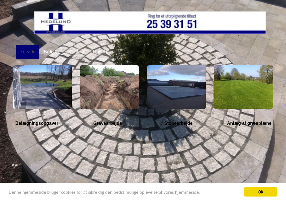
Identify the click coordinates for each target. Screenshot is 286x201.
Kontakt (76, 51)
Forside (27, 51)
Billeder (52, 51)
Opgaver (103, 51)
